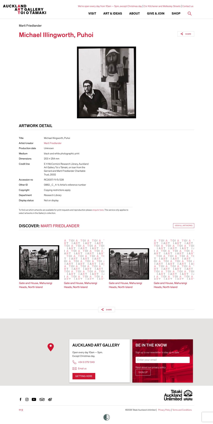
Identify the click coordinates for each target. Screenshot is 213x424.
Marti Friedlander (30, 26)
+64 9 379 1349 (83, 362)
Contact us (187, 6)
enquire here (98, 209)
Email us (79, 369)
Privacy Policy (164, 410)
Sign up (143, 372)
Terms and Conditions (182, 410)
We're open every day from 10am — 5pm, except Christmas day (110, 6)
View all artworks (184, 225)
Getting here (83, 376)
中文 (21, 410)
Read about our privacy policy (151, 367)
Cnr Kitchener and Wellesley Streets (162, 6)
